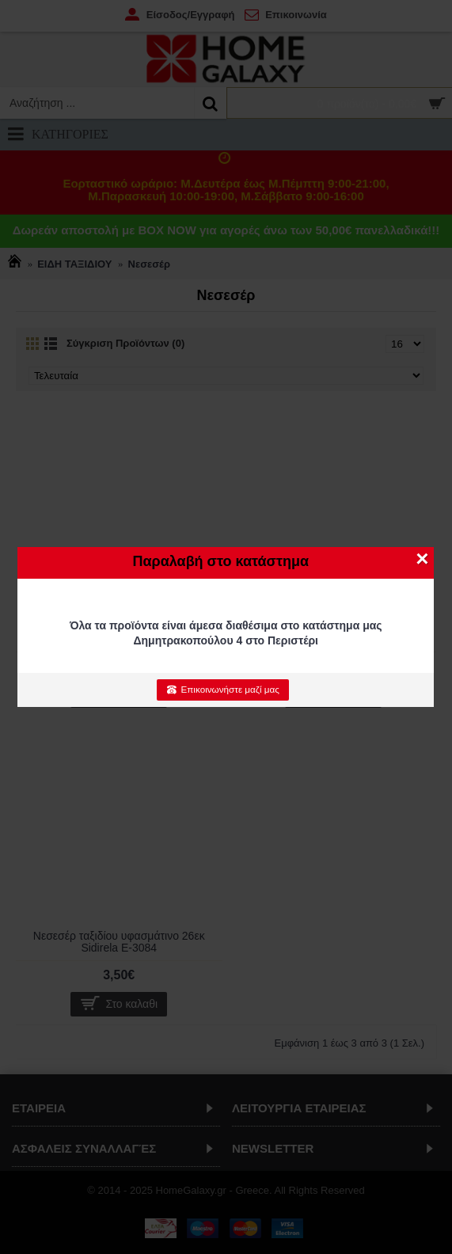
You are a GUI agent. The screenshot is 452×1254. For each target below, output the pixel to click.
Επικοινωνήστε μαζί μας (222, 689)
